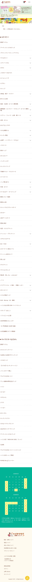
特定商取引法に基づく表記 (10, 548)
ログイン (6, 568)
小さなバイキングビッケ (7, 423)
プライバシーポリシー (9, 550)
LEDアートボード (5, 218)
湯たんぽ (2, 259)
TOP (3, 26)
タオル (2, 67)
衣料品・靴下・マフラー (7, 93)
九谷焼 (2, 444)
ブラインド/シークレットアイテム (9, 52)
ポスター (2, 212)
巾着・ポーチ (4, 187)
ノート (2, 280)
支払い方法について (8, 545)
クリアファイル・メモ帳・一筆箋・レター (11, 285)
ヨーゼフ (2, 392)
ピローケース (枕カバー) (7, 249)
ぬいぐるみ (3, 243)
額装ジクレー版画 (5, 197)
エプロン (2, 83)
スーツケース (4, 177)
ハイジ (2, 386)
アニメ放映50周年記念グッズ (8, 381)
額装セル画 (3, 202)
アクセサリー (4, 58)
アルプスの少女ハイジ (6, 376)
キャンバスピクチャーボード (8, 207)
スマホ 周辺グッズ (5, 295)
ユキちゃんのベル (5, 238)
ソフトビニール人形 (5, 315)
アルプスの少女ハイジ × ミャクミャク (10, 450)
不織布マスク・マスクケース (8, 171)
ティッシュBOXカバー (6, 254)
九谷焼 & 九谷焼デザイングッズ (8, 355)
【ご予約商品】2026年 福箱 (7, 326)
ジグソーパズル (4, 62)
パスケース (3, 145)
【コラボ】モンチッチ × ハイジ (8, 365)
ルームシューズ (4, 78)
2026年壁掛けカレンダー (7, 320)
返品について (7, 542)
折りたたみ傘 (4, 98)
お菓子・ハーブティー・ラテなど (9, 140)
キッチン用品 (4, 135)
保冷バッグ (3, 150)
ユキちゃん (3, 397)
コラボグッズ (4, 360)
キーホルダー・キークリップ (8, 191)
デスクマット (4, 264)
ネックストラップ (5, 166)
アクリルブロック (5, 270)
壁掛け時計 (3, 223)
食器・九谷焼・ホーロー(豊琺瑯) (9, 104)
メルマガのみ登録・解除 (9, 556)
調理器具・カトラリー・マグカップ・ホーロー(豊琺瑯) (14, 109)
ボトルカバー (4, 155)
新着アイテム (4, 42)
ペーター (2, 407)
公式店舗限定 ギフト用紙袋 (7, 331)
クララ (2, 402)
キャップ (2, 88)
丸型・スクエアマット (6, 228)
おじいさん (3, 413)
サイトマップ (7, 574)
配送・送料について (8, 539)
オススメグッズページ (6, 349)
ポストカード (4, 290)
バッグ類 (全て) (4, 182)
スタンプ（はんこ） (5, 310)
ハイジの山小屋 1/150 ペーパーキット (10, 305)
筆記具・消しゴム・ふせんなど (8, 275)
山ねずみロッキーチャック (7, 429)
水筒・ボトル (4, 120)
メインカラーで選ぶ (5, 370)
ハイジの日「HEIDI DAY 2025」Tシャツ (11, 439)
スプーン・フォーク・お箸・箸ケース (10, 115)
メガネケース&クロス (6, 72)
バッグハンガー (4, 161)
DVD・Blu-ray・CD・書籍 (7, 300)
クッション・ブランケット (7, 233)
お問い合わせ (7, 571)
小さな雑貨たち (4, 130)
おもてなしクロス (5, 125)
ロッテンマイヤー (5, 418)
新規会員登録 (7, 566)
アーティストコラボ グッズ (7, 434)
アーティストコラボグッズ (7, 47)
